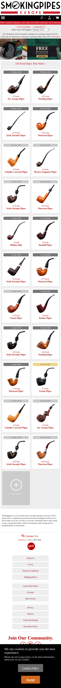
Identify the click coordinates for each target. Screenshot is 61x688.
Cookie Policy (25, 657)
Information (56, 37)
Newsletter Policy (30, 626)
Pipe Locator (30, 599)
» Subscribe (39, 27)
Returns (30, 614)
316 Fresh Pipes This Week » (30, 63)
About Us (30, 558)
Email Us (22, 540)
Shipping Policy (30, 577)
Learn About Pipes (30, 586)
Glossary (30, 592)
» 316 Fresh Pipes (23, 27)
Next (58, 49)
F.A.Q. (30, 564)
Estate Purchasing (30, 620)
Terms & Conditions (30, 571)
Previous (3, 49)
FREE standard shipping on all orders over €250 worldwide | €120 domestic (30, 23)
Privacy (30, 607)
